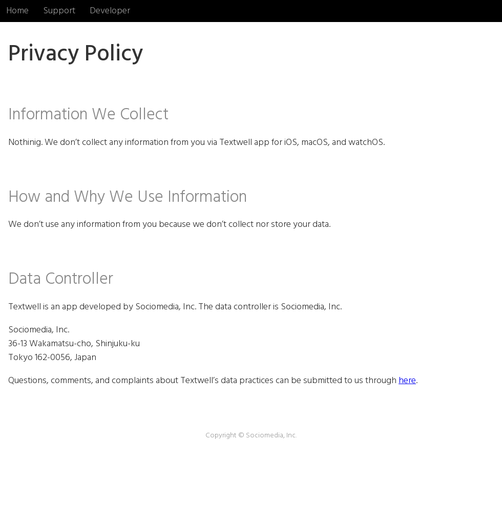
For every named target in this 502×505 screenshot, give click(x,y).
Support (59, 11)
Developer (110, 11)
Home (17, 11)
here (407, 380)
